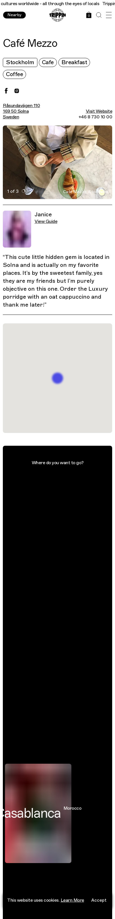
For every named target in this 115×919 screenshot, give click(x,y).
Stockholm (20, 62)
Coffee (14, 74)
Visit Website (99, 111)
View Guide (46, 221)
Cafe (48, 62)
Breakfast (74, 62)
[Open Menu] (108, 15)
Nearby (14, 14)
